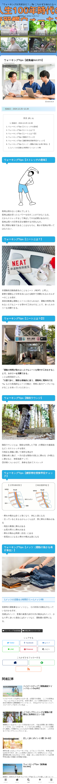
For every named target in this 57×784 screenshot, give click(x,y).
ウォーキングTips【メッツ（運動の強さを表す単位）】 (29, 144)
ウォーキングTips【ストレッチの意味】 (23, 127)
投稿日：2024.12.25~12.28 (22, 123)
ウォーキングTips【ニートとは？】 (21, 130)
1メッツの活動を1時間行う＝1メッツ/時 (25, 148)
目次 (25, 118)
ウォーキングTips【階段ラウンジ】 (21, 137)
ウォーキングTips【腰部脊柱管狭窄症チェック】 (27, 141)
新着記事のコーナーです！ (32, 630)
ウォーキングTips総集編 (11, 630)
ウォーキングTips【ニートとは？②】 (22, 134)
